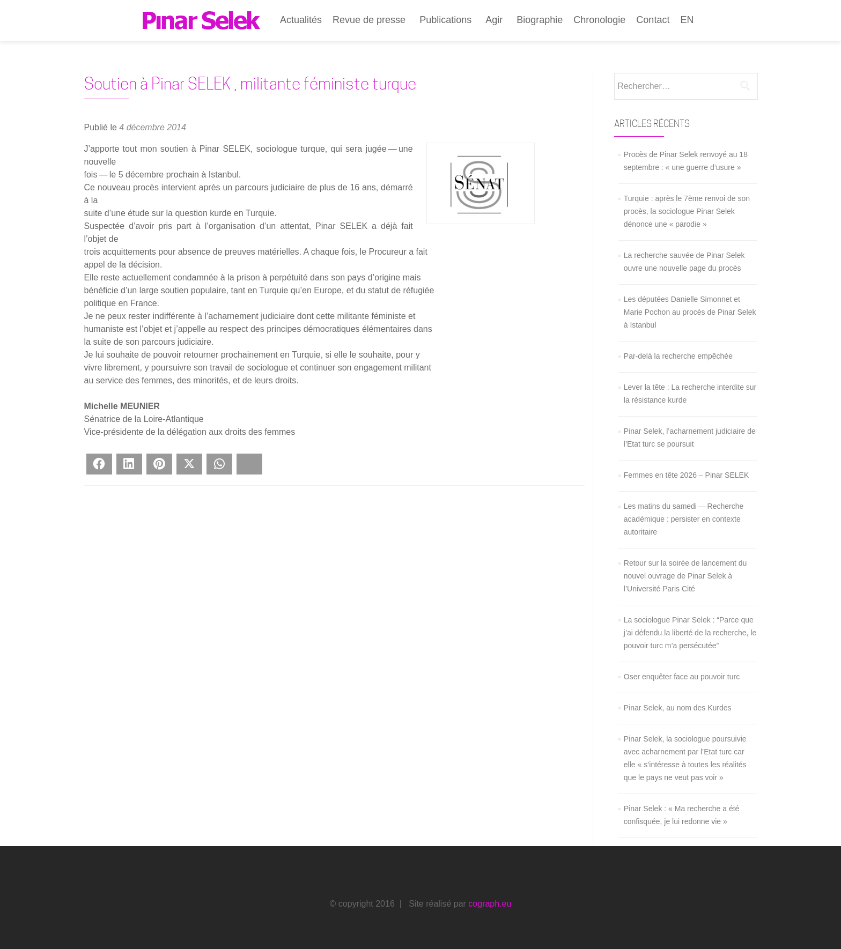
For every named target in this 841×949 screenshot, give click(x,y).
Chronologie (599, 19)
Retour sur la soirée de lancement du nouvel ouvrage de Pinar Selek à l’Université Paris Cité (685, 576)
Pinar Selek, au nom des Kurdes (678, 707)
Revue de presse (369, 19)
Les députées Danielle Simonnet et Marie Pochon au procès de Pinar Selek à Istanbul (690, 312)
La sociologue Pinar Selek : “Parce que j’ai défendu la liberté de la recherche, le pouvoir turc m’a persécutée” (690, 633)
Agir (494, 19)
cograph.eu (489, 903)
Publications (445, 19)
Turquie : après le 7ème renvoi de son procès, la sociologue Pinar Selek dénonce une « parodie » (687, 211)
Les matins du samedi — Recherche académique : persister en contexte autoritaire (683, 519)
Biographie (540, 19)
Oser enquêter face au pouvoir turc (682, 676)
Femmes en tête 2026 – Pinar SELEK (686, 475)
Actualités (301, 19)
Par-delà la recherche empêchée (678, 356)
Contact (652, 19)
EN (687, 19)
